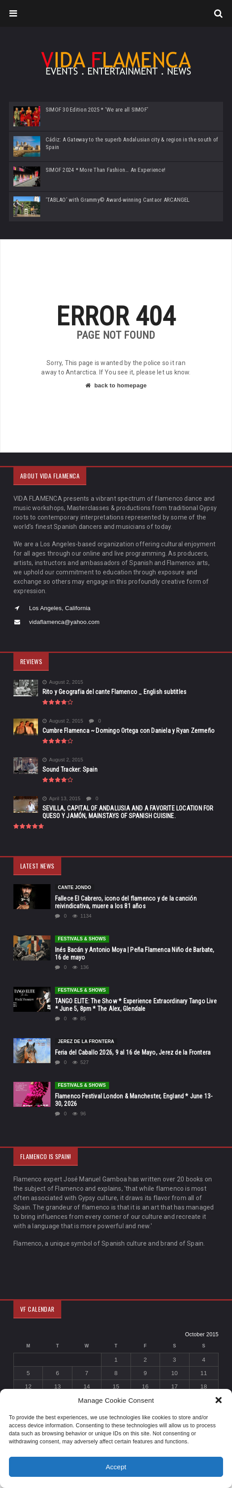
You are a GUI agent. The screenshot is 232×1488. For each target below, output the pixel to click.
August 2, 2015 (63, 682)
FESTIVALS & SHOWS (82, 938)
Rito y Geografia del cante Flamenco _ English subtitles (114, 691)
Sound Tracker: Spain (69, 769)
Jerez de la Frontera (86, 1041)
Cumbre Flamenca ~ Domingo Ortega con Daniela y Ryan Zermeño (128, 730)
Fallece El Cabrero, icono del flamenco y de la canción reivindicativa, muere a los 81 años (126, 902)
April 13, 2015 (61, 798)
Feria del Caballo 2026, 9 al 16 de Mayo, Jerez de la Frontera (133, 1052)
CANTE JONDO (74, 887)
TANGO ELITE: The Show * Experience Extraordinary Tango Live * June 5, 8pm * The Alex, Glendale (136, 1005)
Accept (116, 1467)
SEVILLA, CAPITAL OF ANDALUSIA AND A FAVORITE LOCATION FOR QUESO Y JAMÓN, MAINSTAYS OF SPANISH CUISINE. (128, 812)
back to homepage (116, 385)
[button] (218, 1400)
